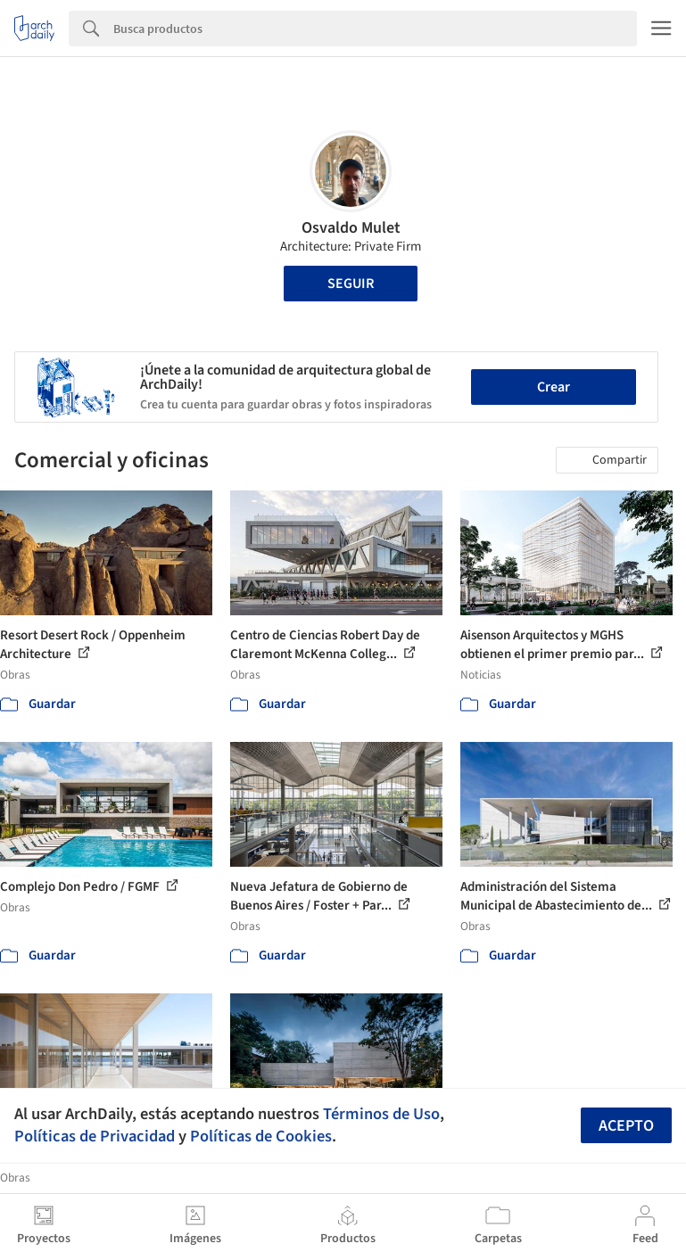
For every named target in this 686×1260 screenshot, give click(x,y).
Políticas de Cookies (261, 1136)
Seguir (350, 283)
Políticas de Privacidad (94, 1136)
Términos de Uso (381, 1113)
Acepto (626, 1126)
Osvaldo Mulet (351, 228)
